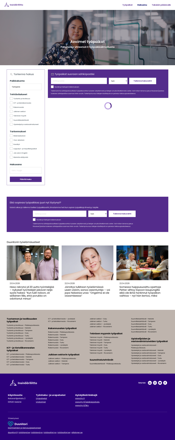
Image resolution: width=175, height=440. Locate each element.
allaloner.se (77, 432)
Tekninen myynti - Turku (99, 348)
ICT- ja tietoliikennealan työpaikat (21, 349)
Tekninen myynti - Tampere (100, 342)
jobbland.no (37, 432)
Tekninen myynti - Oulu (98, 345)
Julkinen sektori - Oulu (98, 319)
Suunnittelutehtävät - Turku (141, 327)
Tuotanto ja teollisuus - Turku (18, 336)
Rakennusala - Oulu (56, 340)
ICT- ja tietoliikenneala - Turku (18, 365)
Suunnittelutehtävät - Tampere (143, 321)
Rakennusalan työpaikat (62, 328)
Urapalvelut (41, 398)
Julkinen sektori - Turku (98, 321)
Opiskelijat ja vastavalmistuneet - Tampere (148, 353)
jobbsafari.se (64, 432)
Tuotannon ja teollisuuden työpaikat (22, 320)
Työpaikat (127, 5)
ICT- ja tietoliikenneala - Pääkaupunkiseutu (23, 354)
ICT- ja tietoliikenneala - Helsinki (19, 357)
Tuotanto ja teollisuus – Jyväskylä (20, 338)
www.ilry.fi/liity (82, 405)
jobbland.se (24, 432)
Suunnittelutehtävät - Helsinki (142, 319)
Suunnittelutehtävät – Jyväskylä (143, 329)
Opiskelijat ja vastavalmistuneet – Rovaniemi (148, 363)
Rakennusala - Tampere (57, 337)
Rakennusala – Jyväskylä (58, 345)
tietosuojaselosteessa (128, 94)
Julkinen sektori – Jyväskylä (100, 324)
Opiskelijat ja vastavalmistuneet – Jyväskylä (148, 361)
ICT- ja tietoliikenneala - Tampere (20, 359)
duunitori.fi (13, 432)
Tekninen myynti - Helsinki (100, 340)
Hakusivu (142, 5)
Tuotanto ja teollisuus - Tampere (19, 330)
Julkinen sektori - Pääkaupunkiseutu (62, 358)
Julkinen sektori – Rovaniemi (101, 327)
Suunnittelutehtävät (101, 359)
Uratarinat (41, 402)
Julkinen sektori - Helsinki (57, 361)
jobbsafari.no (50, 432)
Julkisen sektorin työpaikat (63, 354)
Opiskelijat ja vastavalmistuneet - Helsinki (147, 350)
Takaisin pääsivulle (161, 5)
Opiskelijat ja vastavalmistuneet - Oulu (146, 355)
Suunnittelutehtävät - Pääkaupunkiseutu (105, 364)
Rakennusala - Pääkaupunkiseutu (61, 332)
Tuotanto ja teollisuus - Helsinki (19, 328)
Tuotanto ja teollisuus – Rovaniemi (20, 341)
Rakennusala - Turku (56, 342)
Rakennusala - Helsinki (57, 335)
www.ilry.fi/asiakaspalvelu (87, 402)
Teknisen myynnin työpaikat (106, 333)
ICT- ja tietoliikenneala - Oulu (18, 362)
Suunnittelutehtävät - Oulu (141, 324)
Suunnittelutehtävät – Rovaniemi (144, 332)
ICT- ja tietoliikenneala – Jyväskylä (61, 319)
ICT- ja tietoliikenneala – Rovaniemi (62, 321)
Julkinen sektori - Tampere (58, 364)
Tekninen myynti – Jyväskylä (101, 350)
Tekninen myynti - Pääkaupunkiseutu (104, 337)
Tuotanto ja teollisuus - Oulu (18, 333)
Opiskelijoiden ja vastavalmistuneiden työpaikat (149, 340)
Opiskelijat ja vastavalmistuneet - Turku (146, 358)
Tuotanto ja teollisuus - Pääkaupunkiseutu (23, 325)
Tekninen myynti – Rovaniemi (101, 353)
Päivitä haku (25, 179)
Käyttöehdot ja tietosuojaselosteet (24, 427)
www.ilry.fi (80, 398)
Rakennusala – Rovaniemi (58, 348)
